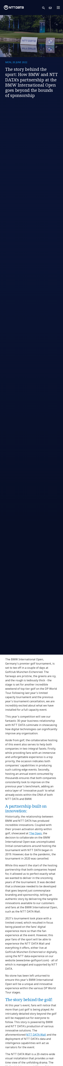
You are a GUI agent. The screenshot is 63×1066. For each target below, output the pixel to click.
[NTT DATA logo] (14, 7)
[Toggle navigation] (59, 7)
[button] (45, 7)
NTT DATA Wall (36, 1034)
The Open (35, 833)
